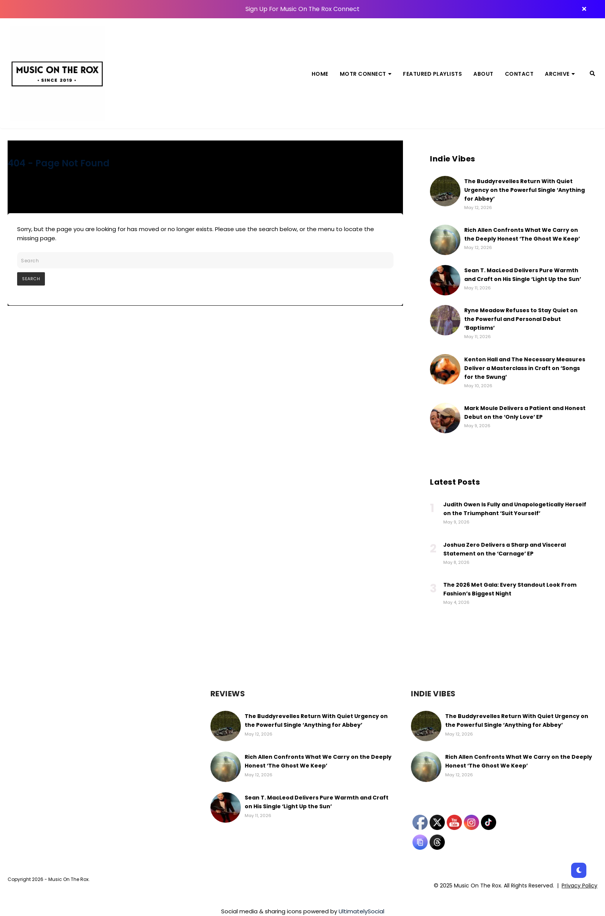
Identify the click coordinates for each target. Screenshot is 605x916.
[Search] (592, 73)
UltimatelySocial (361, 911)
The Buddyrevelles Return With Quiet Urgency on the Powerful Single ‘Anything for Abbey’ (524, 190)
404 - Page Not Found (59, 163)
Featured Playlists (432, 74)
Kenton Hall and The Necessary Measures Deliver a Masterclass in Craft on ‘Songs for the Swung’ (524, 368)
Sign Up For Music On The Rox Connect (302, 9)
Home (320, 74)
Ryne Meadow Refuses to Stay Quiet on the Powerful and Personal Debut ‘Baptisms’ (521, 319)
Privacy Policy (579, 885)
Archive (560, 74)
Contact (519, 74)
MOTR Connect (366, 74)
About (483, 74)
